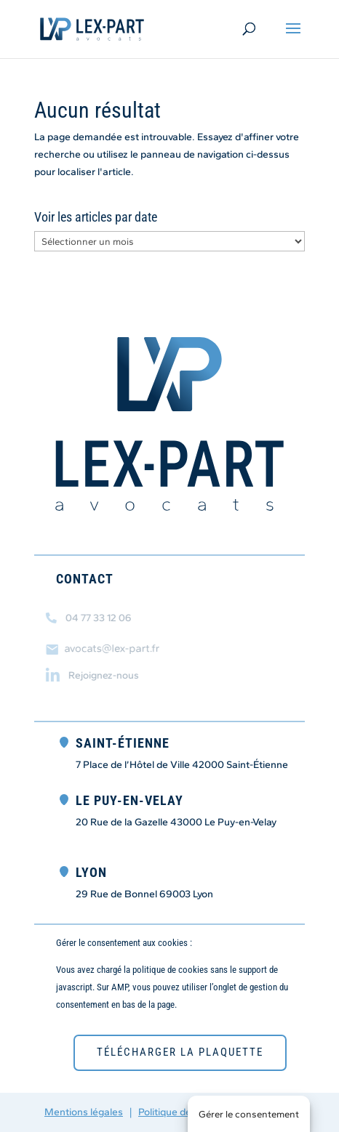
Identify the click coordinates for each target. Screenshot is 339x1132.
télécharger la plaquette (180, 1052)
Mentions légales (83, 1112)
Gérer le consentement (249, 1114)
